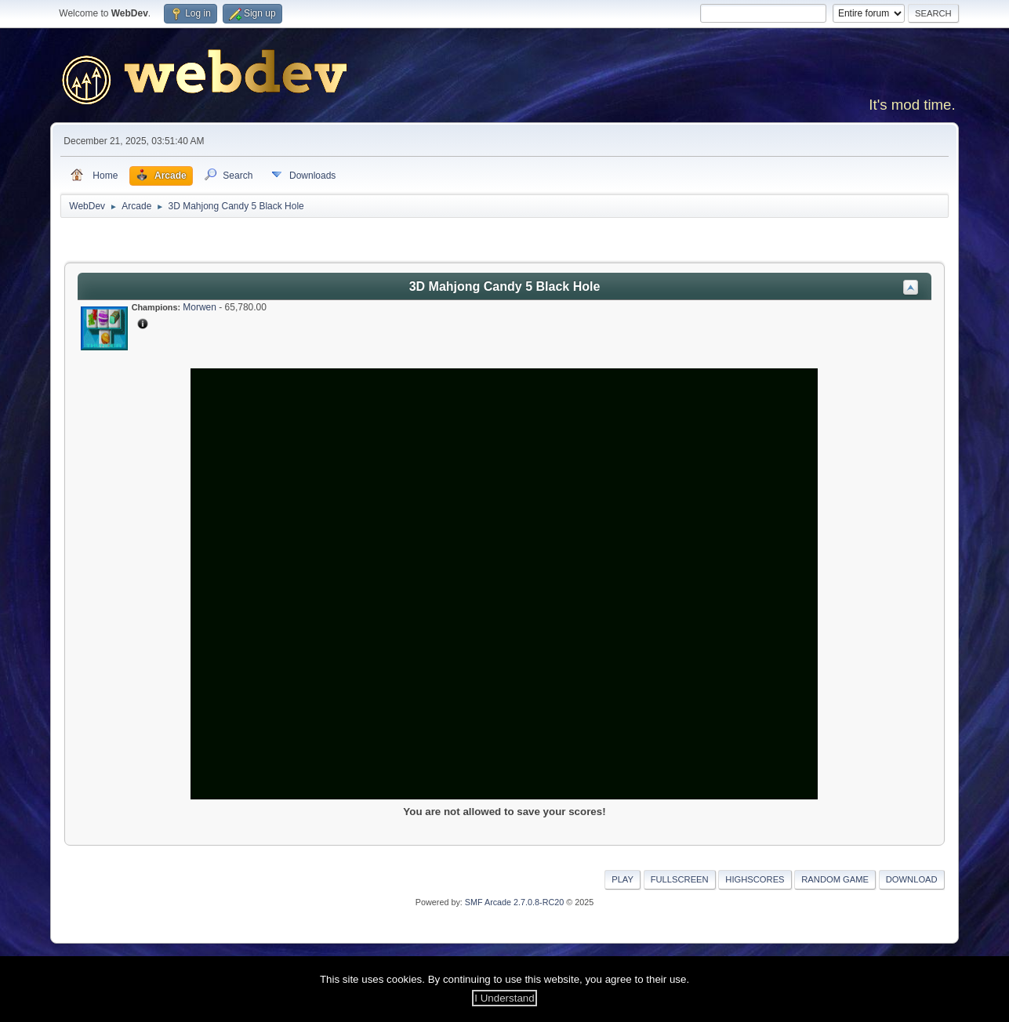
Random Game (835, 879)
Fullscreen (680, 879)
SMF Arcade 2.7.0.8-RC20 (514, 902)
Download (912, 879)
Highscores (754, 879)
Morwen (199, 307)
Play (622, 879)
